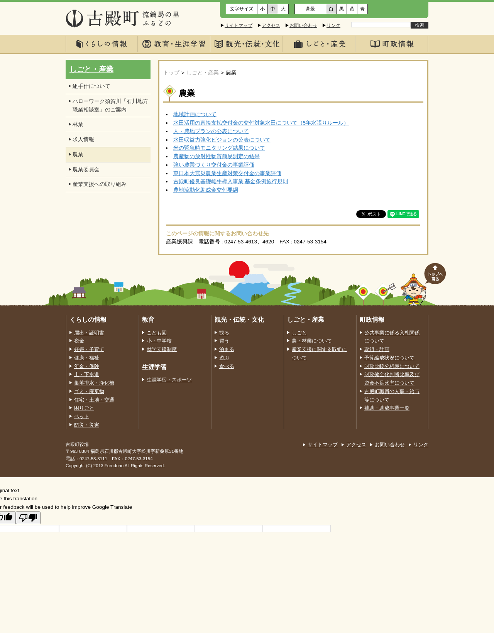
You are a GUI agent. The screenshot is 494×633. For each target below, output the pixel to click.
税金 (79, 341)
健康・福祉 (86, 358)
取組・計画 (376, 349)
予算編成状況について (389, 358)
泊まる (226, 349)
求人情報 (83, 139)
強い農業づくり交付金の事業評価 (213, 165)
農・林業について (312, 341)
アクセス (271, 25)
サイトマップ (238, 25)
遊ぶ (224, 358)
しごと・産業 (202, 73)
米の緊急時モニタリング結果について (219, 148)
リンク (333, 25)
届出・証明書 (89, 333)
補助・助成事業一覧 (386, 408)
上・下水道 (86, 374)
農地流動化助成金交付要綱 (205, 190)
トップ (171, 73)
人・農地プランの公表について (211, 131)
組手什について (91, 86)
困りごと (84, 408)
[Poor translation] (28, 517)
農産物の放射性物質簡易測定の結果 (216, 156)
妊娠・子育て (89, 349)
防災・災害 (86, 425)
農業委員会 (86, 169)
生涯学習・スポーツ (169, 380)
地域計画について (195, 114)
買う (224, 341)
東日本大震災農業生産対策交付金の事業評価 (227, 173)
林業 (78, 124)
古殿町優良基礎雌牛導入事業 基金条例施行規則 (230, 181)
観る (224, 333)
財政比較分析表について (392, 366)
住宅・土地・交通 (94, 400)
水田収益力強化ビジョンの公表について (222, 140)
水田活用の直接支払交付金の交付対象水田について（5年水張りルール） (261, 123)
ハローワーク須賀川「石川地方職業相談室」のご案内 (110, 105)
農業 (78, 154)
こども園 (157, 333)
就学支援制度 (162, 349)
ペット (81, 416)
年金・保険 (86, 366)
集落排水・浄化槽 (94, 383)
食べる (226, 366)
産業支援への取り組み (100, 184)
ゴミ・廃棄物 (89, 391)
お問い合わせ (303, 25)
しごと (299, 333)
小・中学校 (159, 341)
